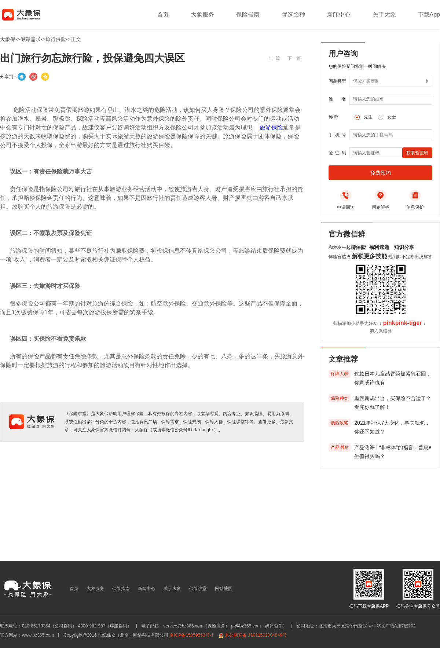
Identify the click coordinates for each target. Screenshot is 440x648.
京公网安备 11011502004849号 (256, 635)
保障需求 (30, 39)
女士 (391, 117)
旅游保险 (271, 127)
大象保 (7, 39)
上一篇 (273, 58)
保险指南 (248, 14)
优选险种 (293, 14)
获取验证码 (417, 152)
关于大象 (384, 14)
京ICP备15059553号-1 (191, 635)
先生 (368, 117)
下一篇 (294, 58)
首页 (163, 14)
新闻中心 (339, 14)
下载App (429, 14)
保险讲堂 (198, 588)
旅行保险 (55, 39)
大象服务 (202, 14)
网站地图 (223, 588)
